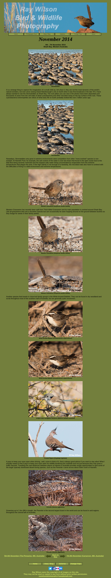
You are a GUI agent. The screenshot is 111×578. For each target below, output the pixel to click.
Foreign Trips (78, 34)
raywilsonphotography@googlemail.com (55, 576)
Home (16, 34)
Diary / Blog (47, 34)
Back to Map (55, 556)
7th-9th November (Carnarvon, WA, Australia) (85, 556)
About (93, 34)
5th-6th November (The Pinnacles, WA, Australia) (24, 556)
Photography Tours (31, 34)
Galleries (62, 34)
